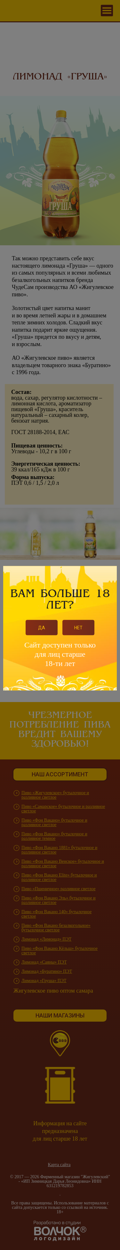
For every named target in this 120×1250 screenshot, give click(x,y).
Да (41, 627)
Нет (78, 627)
